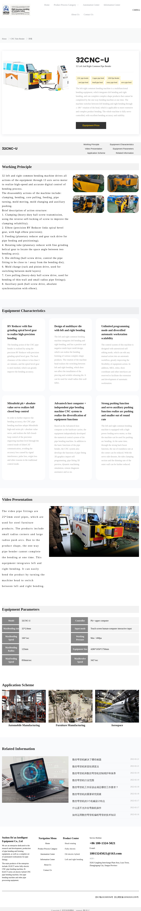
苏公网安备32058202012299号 (126, 894)
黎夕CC (86, 908)
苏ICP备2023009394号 (104, 894)
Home (4, 39)
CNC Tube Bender (18, 39)
